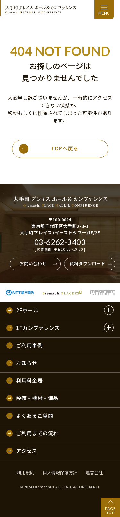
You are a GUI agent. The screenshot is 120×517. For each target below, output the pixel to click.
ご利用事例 (29, 345)
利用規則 (25, 472)
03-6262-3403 (60, 242)
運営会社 (94, 472)
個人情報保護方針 (60, 472)
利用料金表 (29, 380)
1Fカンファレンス (38, 328)
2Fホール (27, 310)
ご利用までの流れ (37, 433)
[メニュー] (104, 9)
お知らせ (26, 363)
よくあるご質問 (34, 416)
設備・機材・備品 (37, 398)
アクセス (26, 451)
